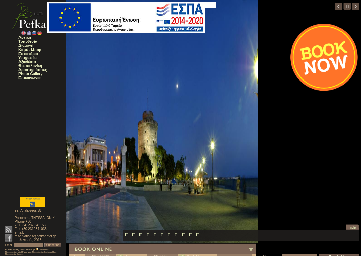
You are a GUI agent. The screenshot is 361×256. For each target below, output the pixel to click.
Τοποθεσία (27, 41)
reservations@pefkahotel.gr (35, 236)
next (355, 6)
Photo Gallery (30, 74)
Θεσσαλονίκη (30, 66)
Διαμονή (25, 45)
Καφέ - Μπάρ (29, 49)
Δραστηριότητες (32, 70)
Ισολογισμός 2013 (28, 240)
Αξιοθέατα (27, 62)
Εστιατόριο (28, 54)
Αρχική (24, 37)
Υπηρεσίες (27, 58)
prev (339, 6)
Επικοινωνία (29, 78)
